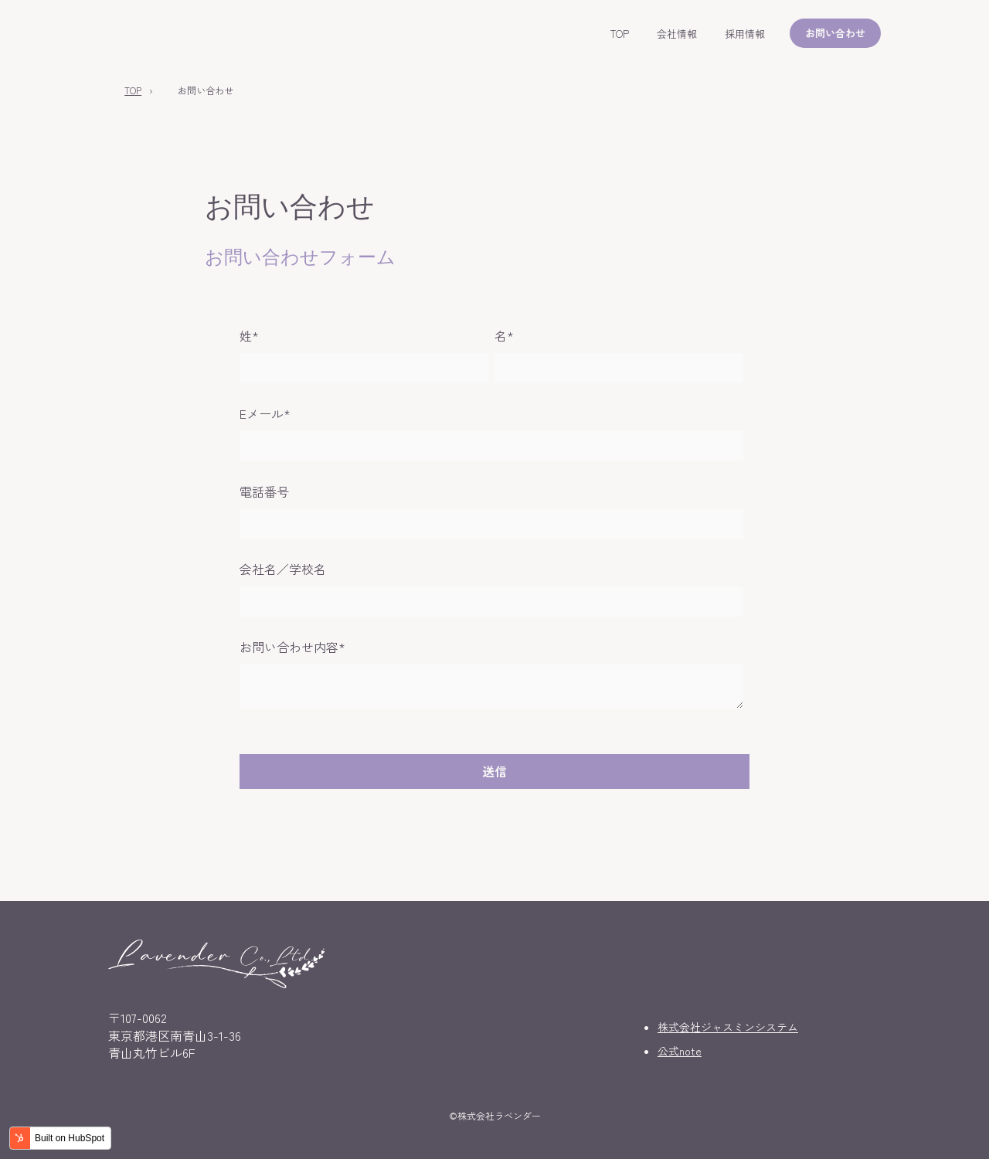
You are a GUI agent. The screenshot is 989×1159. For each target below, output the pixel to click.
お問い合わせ (835, 32)
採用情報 (745, 34)
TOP (619, 34)
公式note (680, 1051)
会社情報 (677, 34)
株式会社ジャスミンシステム (728, 1027)
